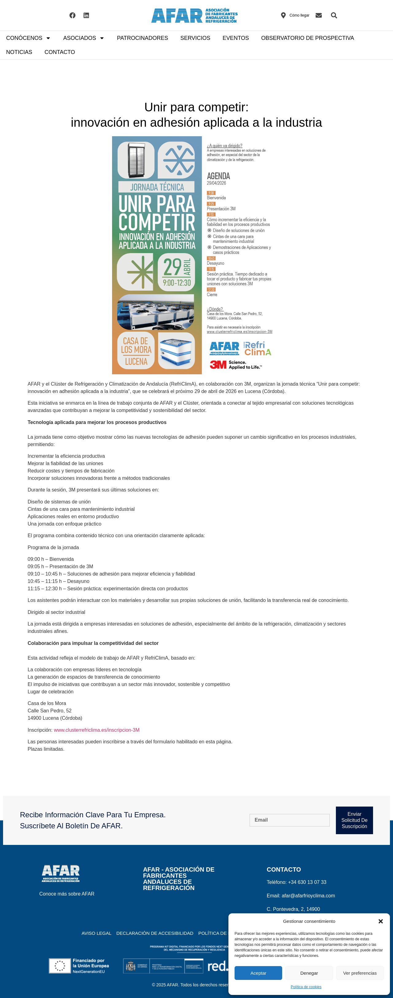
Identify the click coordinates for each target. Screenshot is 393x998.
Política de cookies (306, 987)
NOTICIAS (19, 52)
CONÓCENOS (28, 38)
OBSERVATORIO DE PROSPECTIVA (307, 38)
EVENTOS (236, 38)
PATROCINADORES (142, 38)
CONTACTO (60, 52)
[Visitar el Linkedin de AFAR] (86, 15)
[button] (381, 921)
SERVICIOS (195, 38)
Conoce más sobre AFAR (67, 893)
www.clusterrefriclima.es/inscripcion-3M (96, 730)
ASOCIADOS (84, 38)
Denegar (309, 973)
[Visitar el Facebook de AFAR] (72, 15)
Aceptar (259, 973)
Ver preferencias (360, 973)
